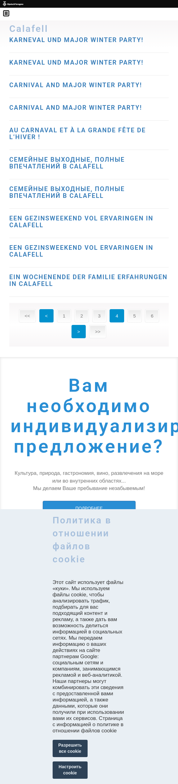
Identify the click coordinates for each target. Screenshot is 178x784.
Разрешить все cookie (70, 748)
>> (98, 331)
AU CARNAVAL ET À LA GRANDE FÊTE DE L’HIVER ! (77, 133)
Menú (9, 9)
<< (27, 315)
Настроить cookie (70, 769)
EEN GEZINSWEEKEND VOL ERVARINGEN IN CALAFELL (81, 222)
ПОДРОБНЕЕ (88, 508)
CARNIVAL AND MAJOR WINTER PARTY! (75, 85)
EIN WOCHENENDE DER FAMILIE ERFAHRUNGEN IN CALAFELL (88, 280)
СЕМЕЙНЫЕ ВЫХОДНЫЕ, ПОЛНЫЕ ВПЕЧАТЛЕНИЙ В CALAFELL (67, 163)
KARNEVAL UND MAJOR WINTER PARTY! (76, 62)
